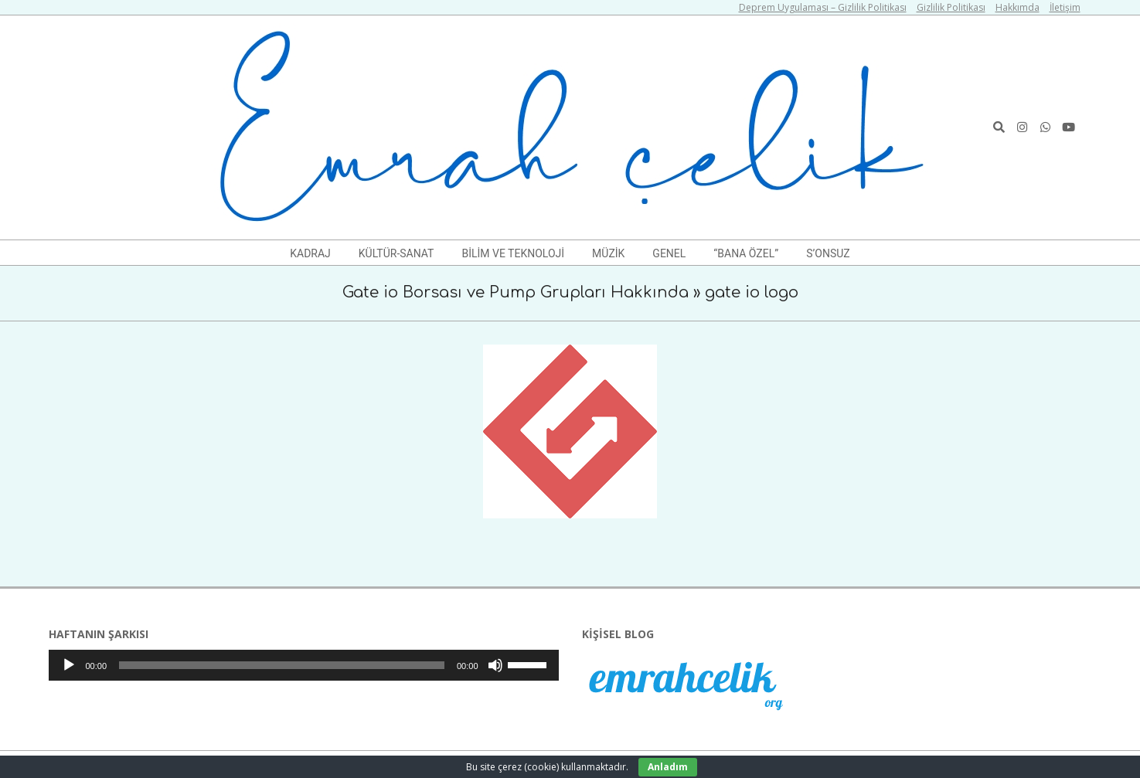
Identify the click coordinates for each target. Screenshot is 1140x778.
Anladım (668, 766)
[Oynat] (69, 665)
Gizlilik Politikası (951, 7)
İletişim (1065, 7)
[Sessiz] (495, 665)
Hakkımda (1017, 7)
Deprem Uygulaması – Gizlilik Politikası (823, 7)
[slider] (281, 665)
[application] (304, 665)
